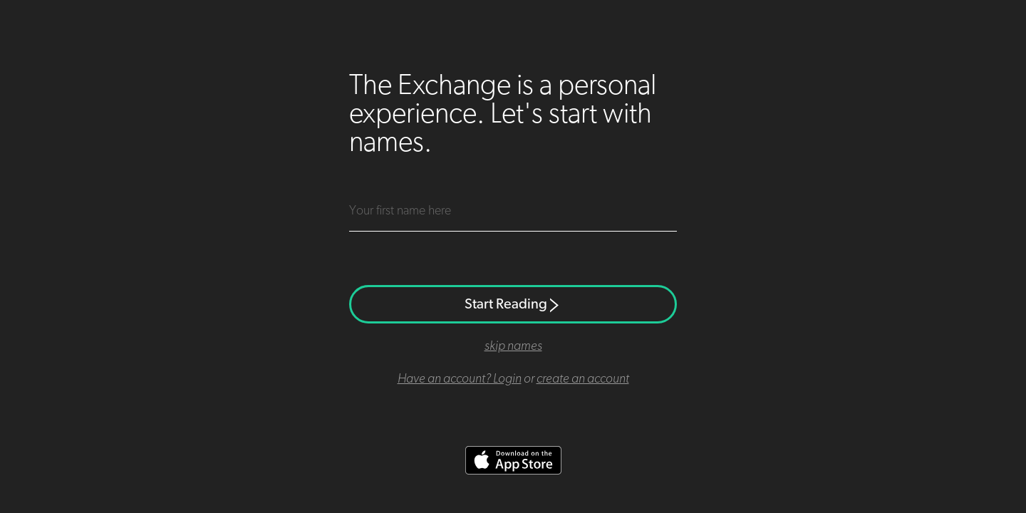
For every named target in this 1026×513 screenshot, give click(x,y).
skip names (513, 346)
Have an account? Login (460, 379)
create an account (583, 379)
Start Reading (513, 304)
